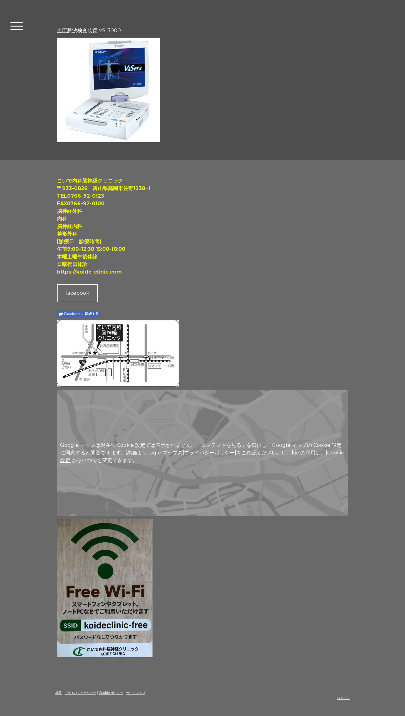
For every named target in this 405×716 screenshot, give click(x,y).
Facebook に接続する (78, 313)
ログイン (343, 698)
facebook (77, 293)
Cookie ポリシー (111, 693)
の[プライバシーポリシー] (207, 453)
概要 (58, 693)
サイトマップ (135, 693)
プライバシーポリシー (80, 693)
